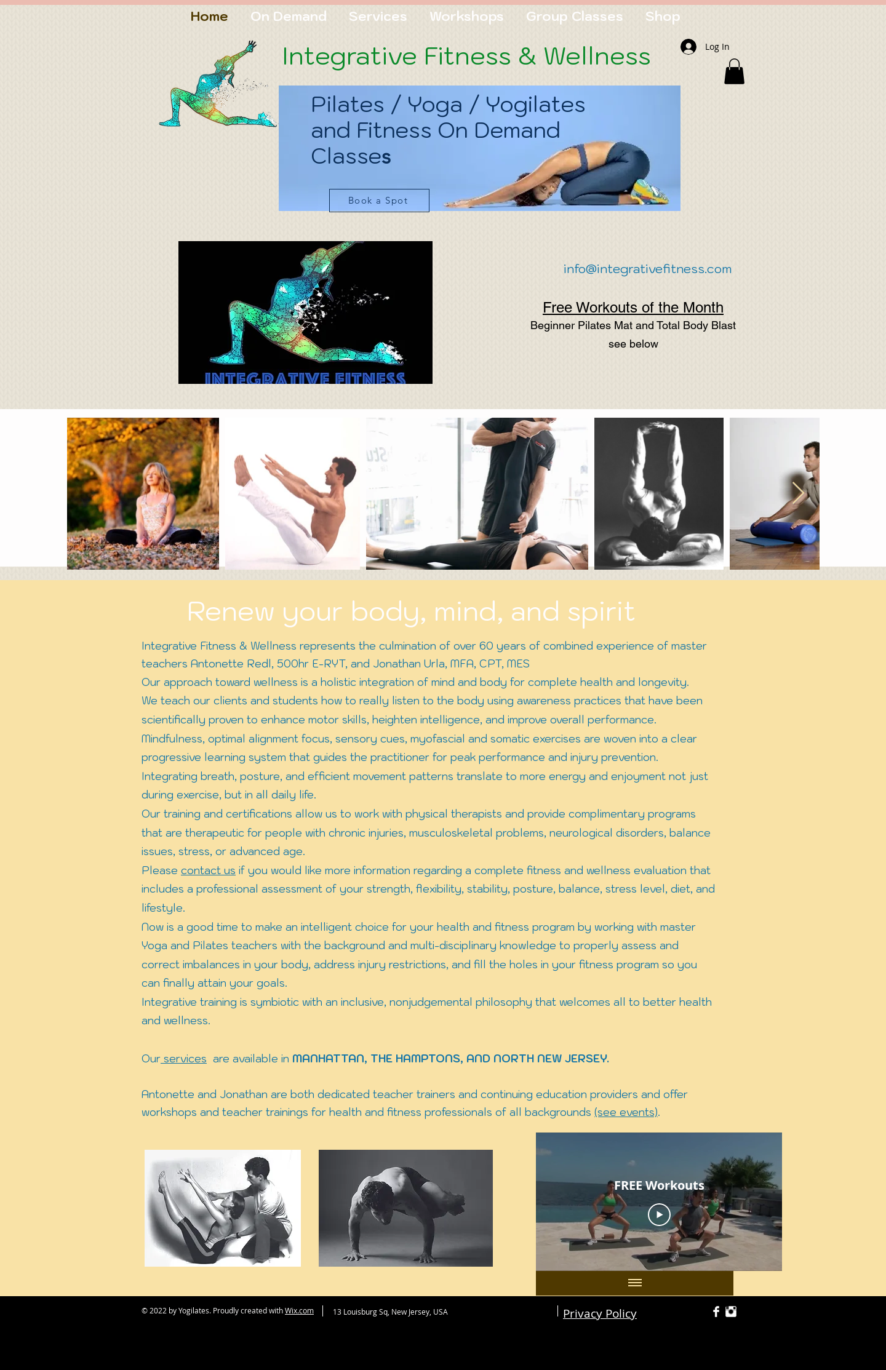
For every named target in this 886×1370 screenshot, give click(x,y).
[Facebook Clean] (716, 1311)
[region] (480, 161)
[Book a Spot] (379, 200)
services (184, 1058)
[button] (734, 71)
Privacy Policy (600, 1313)
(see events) (626, 1112)
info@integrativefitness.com (648, 269)
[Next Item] (798, 494)
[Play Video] (659, 1214)
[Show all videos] (635, 1283)
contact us (208, 870)
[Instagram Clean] (730, 1311)
